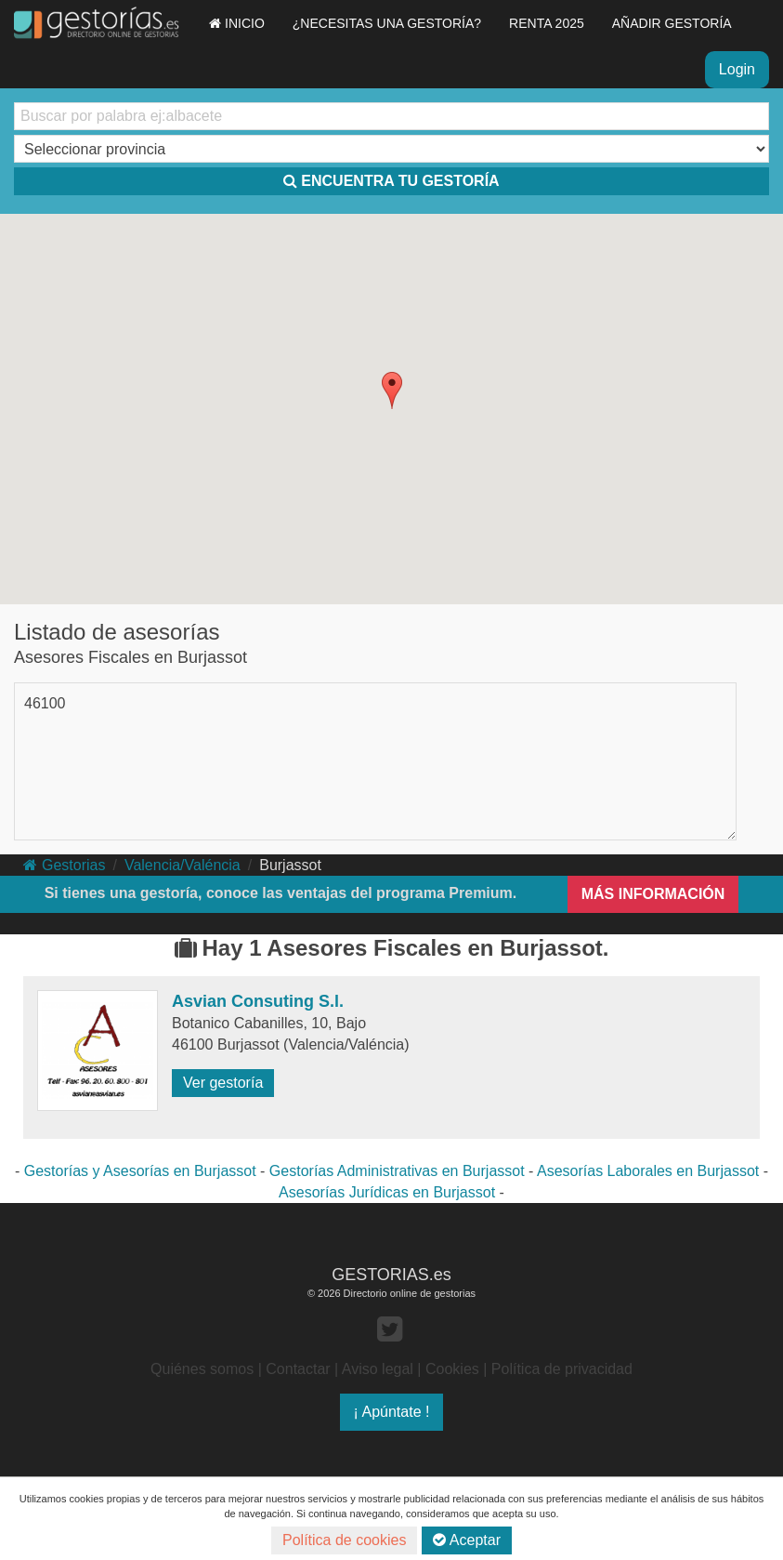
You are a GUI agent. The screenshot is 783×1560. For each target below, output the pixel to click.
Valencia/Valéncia (182, 865)
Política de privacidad (562, 1369)
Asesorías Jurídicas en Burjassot (387, 1192)
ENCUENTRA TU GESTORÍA (391, 181)
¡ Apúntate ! (392, 1412)
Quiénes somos (202, 1369)
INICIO (237, 23)
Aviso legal (377, 1369)
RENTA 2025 (546, 23)
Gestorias (64, 865)
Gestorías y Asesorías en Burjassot (140, 1171)
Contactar (298, 1369)
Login (737, 69)
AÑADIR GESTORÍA (672, 23)
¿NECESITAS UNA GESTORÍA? (387, 23)
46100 (45, 703)
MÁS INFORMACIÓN (653, 894)
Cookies (452, 1369)
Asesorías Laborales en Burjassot (648, 1171)
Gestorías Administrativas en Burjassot (397, 1171)
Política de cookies (344, 1540)
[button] (392, 390)
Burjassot (290, 865)
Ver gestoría (223, 1083)
